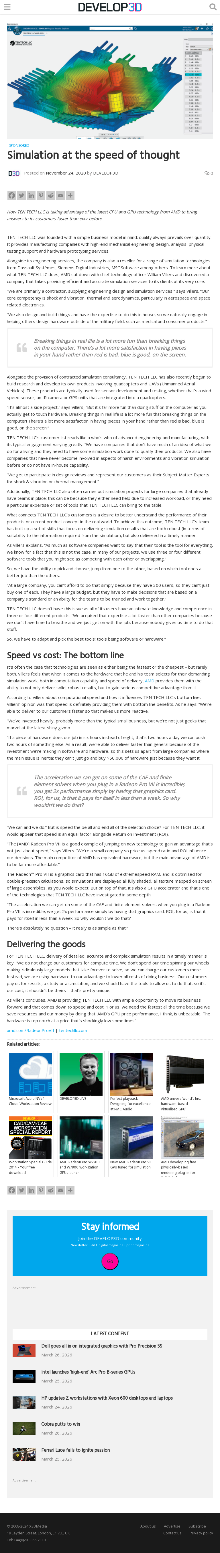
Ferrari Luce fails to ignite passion (75, 1450)
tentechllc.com (72, 1030)
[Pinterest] (41, 195)
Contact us (172, 1532)
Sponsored (19, 145)
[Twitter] (21, 195)
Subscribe (197, 1525)
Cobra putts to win (60, 1424)
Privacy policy (201, 1532)
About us (148, 1525)
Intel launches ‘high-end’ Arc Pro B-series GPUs (88, 1372)
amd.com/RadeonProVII (30, 1030)
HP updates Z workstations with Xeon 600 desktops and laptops (107, 1398)
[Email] (60, 195)
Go (110, 1261)
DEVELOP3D (105, 172)
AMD (149, 680)
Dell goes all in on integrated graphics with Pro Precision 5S (101, 1346)
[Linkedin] (31, 195)
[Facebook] (11, 195)
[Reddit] (50, 195)
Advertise (172, 1525)
